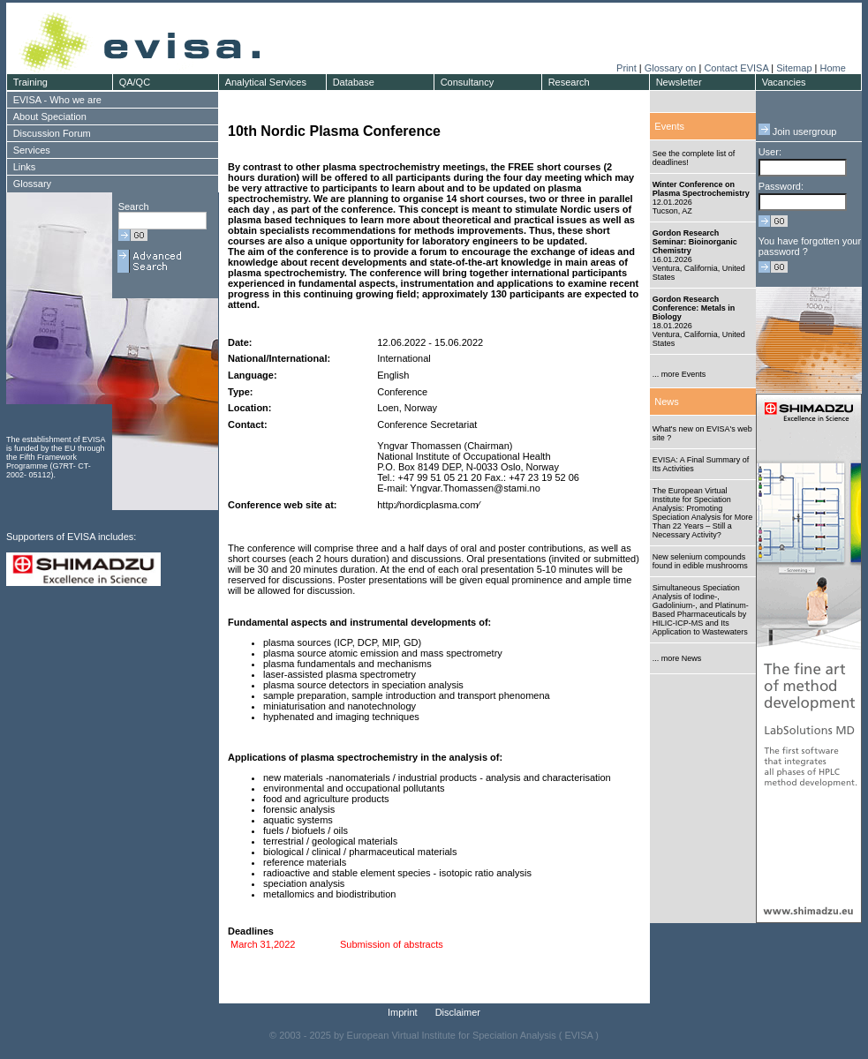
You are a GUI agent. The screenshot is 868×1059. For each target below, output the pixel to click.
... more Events (679, 374)
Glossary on (672, 68)
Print (626, 68)
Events (669, 126)
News (666, 401)
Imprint (403, 1012)
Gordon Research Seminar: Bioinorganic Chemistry (695, 242)
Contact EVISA (736, 68)
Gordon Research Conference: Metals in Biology (694, 308)
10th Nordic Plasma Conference (334, 131)
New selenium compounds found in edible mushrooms (700, 561)
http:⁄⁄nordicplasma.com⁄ (428, 504)
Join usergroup (798, 131)
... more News (677, 658)
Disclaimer (457, 1012)
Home (832, 68)
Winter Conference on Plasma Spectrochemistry (701, 189)
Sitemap (793, 68)
